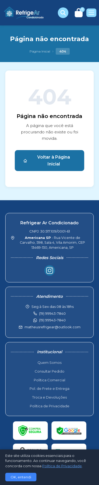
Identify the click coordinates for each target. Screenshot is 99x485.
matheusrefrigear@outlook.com (53, 327)
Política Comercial (49, 380)
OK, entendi (21, 477)
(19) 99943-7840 (52, 320)
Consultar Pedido (49, 371)
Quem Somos (49, 362)
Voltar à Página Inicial (46, 161)
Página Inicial (40, 51)
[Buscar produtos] (63, 12)
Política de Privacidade (49, 406)
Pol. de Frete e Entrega (49, 388)
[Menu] (91, 12)
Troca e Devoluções (49, 397)
